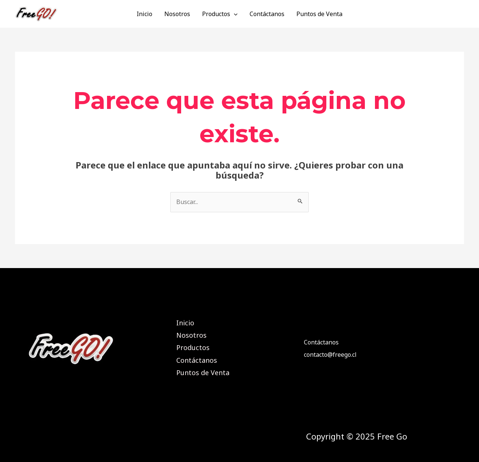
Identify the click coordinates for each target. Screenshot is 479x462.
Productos (220, 14)
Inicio (144, 14)
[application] (234, 14)
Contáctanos (267, 14)
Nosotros (177, 14)
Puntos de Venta (319, 14)
